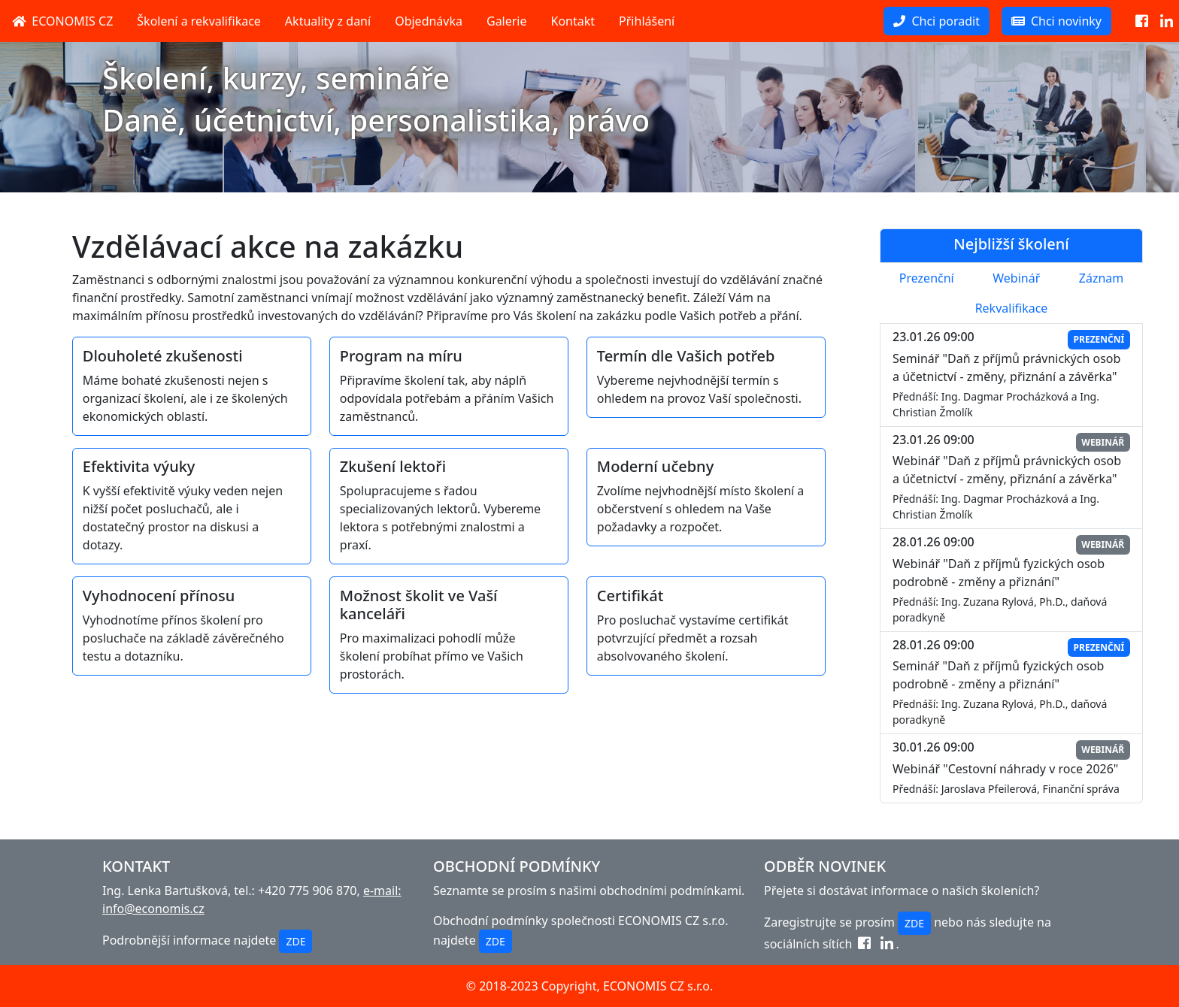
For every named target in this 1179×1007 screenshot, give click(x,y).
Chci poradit (936, 21)
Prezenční (926, 278)
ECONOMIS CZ (62, 21)
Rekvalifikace (1011, 308)
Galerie (506, 21)
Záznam (1101, 278)
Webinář (1016, 278)
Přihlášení (646, 21)
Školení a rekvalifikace (199, 21)
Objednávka (428, 21)
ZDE (295, 941)
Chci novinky (1056, 21)
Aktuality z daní (328, 21)
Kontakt (573, 21)
